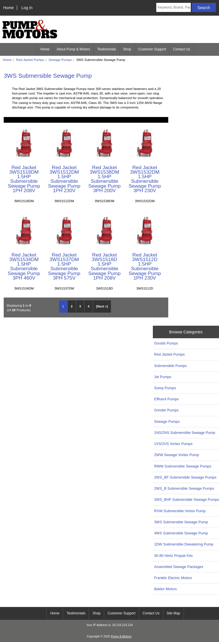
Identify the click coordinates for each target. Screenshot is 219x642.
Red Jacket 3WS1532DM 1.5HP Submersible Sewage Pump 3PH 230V (145, 179)
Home (8, 7)
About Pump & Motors (73, 49)
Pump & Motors (121, 636)
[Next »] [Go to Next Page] (102, 306)
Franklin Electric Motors (173, 578)
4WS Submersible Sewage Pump (181, 533)
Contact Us (181, 49)
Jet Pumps (162, 377)
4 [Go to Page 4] (88, 306)
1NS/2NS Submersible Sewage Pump (184, 432)
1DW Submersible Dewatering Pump (184, 544)
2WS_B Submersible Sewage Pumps (184, 488)
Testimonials (106, 49)
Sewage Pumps (60, 59)
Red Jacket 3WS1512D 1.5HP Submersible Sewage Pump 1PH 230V (145, 266)
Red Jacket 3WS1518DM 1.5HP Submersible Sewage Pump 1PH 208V (24, 179)
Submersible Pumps (170, 366)
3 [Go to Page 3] (80, 306)
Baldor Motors (165, 589)
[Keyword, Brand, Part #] (173, 7)
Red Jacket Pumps (30, 59)
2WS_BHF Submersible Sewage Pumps (186, 499)
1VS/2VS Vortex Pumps (173, 444)
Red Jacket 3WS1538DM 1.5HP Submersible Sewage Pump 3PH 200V (104, 179)
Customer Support (152, 49)
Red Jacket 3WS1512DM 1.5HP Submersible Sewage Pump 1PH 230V (64, 179)
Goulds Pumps (166, 343)
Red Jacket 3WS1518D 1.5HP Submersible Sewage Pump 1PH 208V (104, 266)
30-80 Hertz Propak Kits (173, 555)
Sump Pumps (165, 388)
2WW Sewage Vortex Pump (176, 455)
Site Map (173, 613)
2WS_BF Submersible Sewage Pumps (185, 477)
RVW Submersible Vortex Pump (180, 511)
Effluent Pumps (166, 399)
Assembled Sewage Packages (178, 567)
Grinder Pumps (166, 410)
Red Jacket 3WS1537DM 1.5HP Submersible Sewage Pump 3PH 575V (64, 266)
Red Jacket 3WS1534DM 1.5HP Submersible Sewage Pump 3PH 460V (24, 266)
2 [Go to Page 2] (71, 306)
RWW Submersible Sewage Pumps (182, 466)
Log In (27, 7)
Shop (127, 49)
